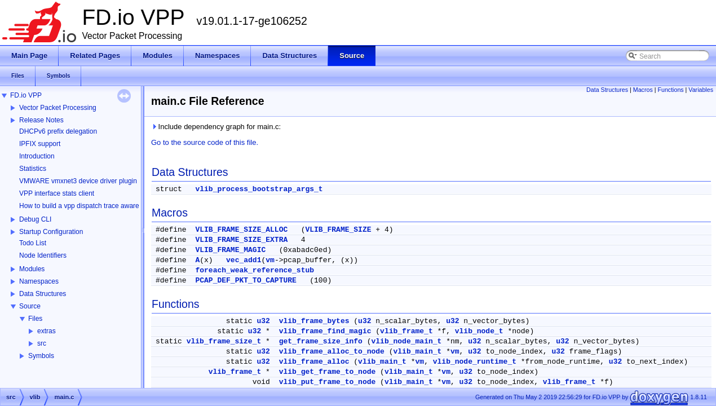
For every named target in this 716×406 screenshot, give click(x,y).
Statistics (32, 169)
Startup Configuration (51, 232)
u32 (263, 321)
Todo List (32, 243)
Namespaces (39, 281)
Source (30, 306)
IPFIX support (39, 144)
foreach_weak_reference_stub (254, 270)
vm (270, 260)
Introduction (37, 156)
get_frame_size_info (321, 341)
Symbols (41, 356)
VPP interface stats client (56, 193)
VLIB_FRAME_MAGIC (230, 250)
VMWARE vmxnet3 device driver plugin (78, 181)
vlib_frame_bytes (314, 321)
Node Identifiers (43, 255)
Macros (643, 89)
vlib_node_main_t (407, 341)
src (41, 343)
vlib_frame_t (406, 331)
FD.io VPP (26, 95)
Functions (670, 89)
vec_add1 (243, 260)
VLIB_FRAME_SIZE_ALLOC (241, 230)
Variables (700, 89)
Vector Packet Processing (57, 108)
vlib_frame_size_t (224, 341)
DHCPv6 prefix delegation (58, 131)
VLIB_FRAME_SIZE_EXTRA (241, 240)
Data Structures (42, 294)
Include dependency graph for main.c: (216, 126)
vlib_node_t (479, 331)
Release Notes (41, 120)
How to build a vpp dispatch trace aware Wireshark (95, 206)
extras (46, 331)
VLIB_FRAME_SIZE (338, 230)
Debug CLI (35, 219)
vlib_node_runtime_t (474, 362)
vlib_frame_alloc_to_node (331, 351)
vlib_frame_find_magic (325, 331)
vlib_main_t (418, 351)
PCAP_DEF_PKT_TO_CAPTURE (245, 280)
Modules (32, 269)
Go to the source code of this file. (204, 142)
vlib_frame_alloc (314, 362)
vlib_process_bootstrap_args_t (258, 189)
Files (35, 319)
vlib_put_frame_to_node (327, 382)
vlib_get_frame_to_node (327, 372)
